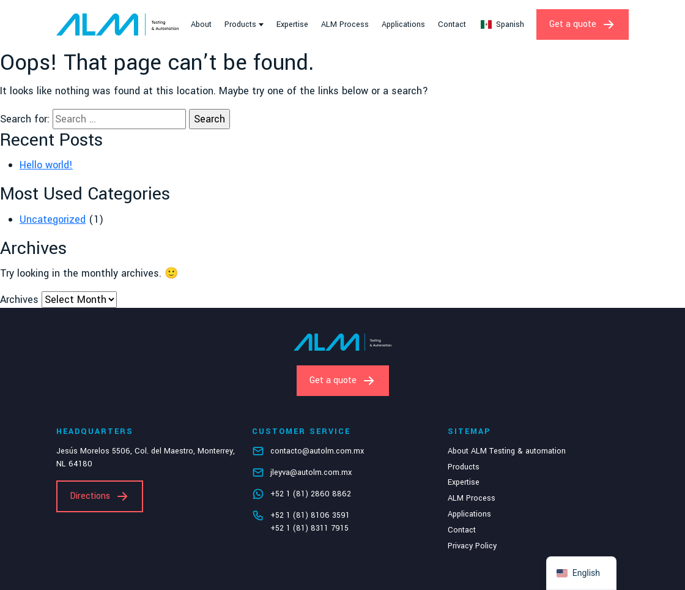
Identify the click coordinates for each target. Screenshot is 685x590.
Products (240, 24)
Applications (403, 24)
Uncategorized (53, 219)
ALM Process (345, 24)
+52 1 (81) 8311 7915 (309, 528)
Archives (19, 300)
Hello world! (46, 165)
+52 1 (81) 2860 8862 (310, 493)
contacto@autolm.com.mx (317, 451)
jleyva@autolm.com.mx (311, 472)
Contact (452, 24)
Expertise (292, 24)
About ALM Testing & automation (507, 451)
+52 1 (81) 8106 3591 (310, 515)
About (201, 24)
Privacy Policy (472, 545)
